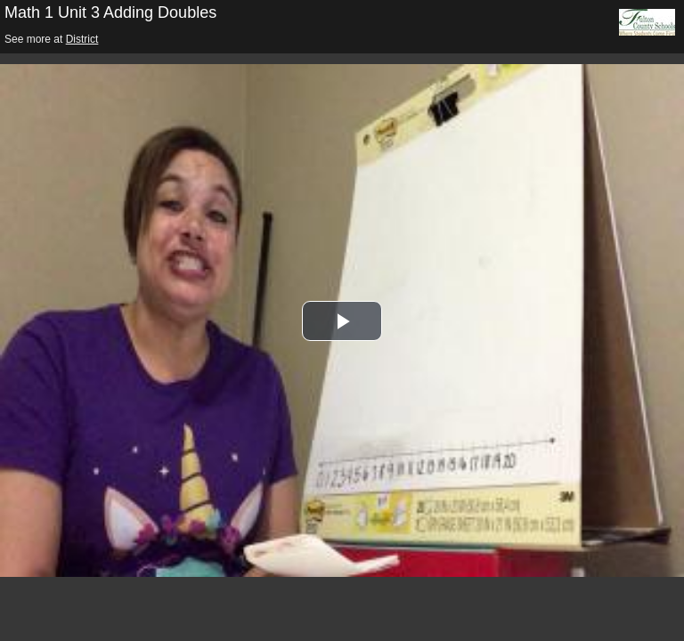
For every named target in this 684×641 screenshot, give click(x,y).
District (82, 39)
